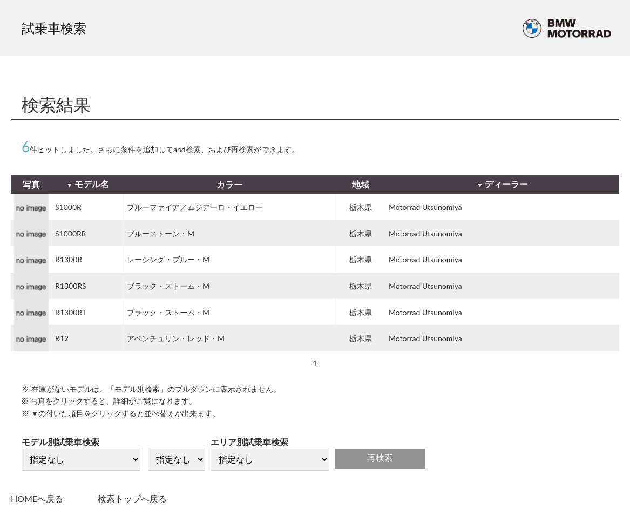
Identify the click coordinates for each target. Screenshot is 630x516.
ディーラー (506, 184)
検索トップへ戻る (132, 498)
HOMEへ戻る (37, 498)
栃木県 (360, 207)
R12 (62, 338)
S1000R (68, 207)
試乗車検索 (54, 28)
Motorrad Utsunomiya (425, 207)
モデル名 (91, 184)
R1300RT (70, 312)
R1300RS (70, 285)
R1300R (68, 259)
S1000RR (70, 233)
